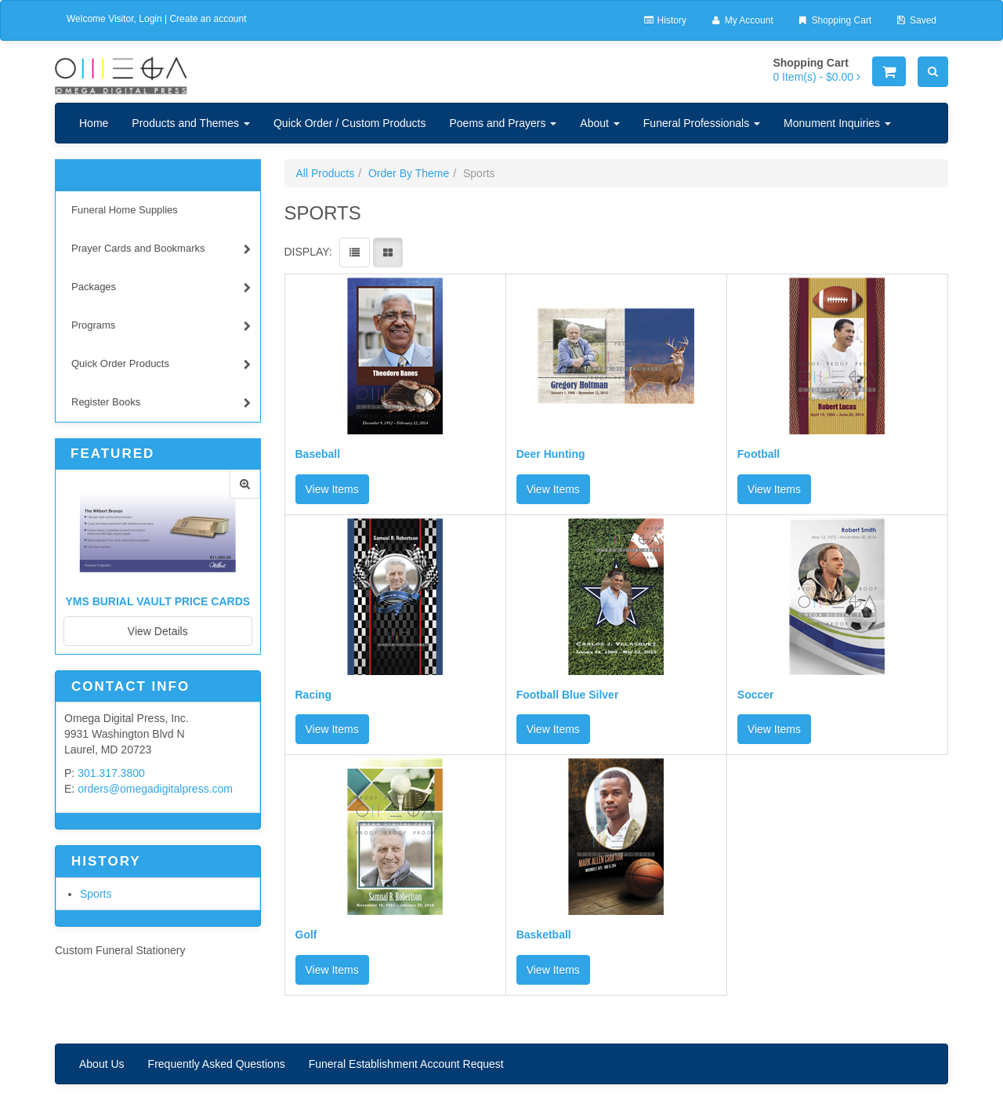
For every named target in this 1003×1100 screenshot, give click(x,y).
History (664, 20)
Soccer (755, 695)
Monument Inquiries (837, 123)
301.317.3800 (111, 773)
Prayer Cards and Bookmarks (161, 250)
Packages (161, 289)
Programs (161, 327)
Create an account (207, 18)
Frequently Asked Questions (216, 1064)
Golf (306, 935)
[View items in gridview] (388, 252)
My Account (741, 20)
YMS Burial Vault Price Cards (157, 601)
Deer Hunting (550, 454)
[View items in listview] (354, 252)
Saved (915, 20)
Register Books (161, 404)
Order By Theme (408, 173)
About (599, 123)
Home (93, 123)
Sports (95, 894)
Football (758, 454)
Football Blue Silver (567, 695)
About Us (102, 1064)
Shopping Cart (834, 20)
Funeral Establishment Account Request (406, 1064)
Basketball (543, 935)
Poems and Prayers (502, 123)
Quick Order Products (161, 366)
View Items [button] (332, 489)
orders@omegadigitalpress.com (155, 788)
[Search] (933, 71)
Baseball (318, 454)
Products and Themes (191, 123)
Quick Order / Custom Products (349, 123)
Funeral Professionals (701, 123)
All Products (325, 173)
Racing (313, 695)
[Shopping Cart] (889, 71)
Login (150, 18)
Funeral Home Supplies (124, 210)
